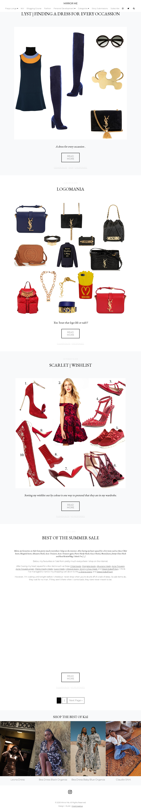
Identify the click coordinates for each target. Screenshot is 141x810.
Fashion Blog (60, 168)
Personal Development (64, 8)
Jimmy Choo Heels (88, 569)
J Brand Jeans (72, 569)
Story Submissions (100, 8)
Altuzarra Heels (104, 566)
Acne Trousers (118, 566)
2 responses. (81, 168)
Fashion (47, 8)
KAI (22, 8)
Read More (70, 157)
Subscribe (115, 8)
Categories (82, 8)
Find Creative (77, 806)
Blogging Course (34, 8)
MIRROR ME (70, 3)
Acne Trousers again (25, 569)
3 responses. (78, 344)
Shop (71, 168)
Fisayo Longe (11, 8)
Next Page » (75, 700)
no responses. (78, 516)
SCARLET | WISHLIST (70, 365)
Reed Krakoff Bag (110, 569)
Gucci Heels (59, 569)
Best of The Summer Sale (70, 538)
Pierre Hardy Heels (44, 569)
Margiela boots (89, 566)
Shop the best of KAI (70, 717)
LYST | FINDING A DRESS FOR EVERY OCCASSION (70, 14)
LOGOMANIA (70, 189)
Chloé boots (75, 566)
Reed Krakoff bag (105, 571)
